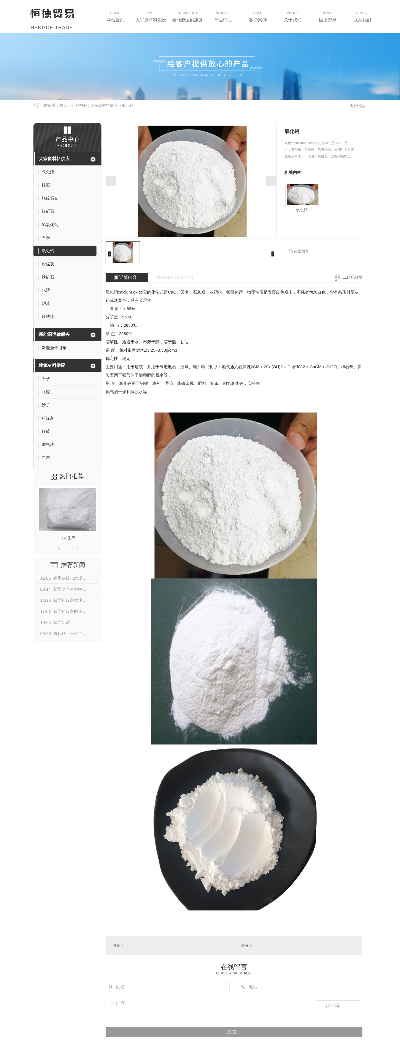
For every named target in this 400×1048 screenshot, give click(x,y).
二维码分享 (352, 277)
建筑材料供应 (52, 365)
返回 (357, 105)
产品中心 (79, 105)
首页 (63, 105)
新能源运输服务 (54, 334)
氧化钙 (128, 105)
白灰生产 (67, 538)
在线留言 (298, 251)
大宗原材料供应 (103, 105)
